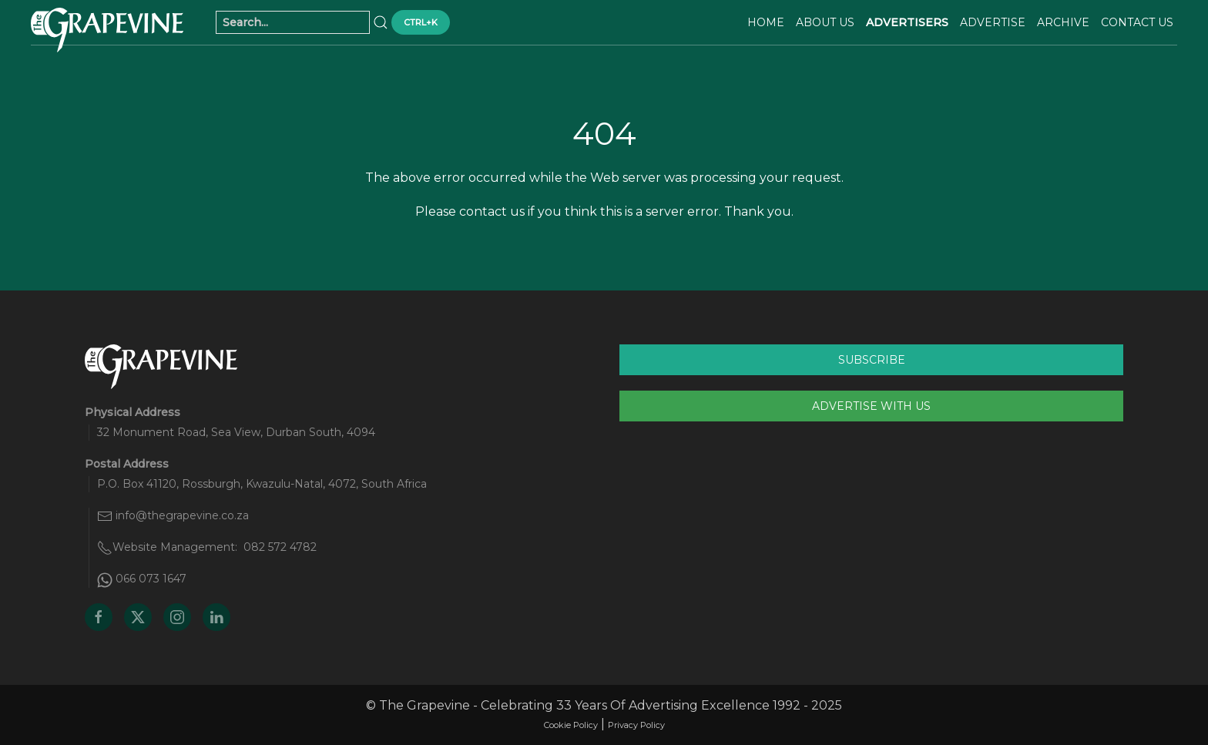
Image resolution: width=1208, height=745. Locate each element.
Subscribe (871, 360)
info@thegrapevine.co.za (182, 515)
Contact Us (1137, 22)
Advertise (992, 22)
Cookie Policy (571, 725)
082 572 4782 (280, 547)
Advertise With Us (871, 406)
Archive (1063, 22)
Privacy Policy (636, 725)
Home (765, 22)
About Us (825, 22)
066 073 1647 (151, 579)
